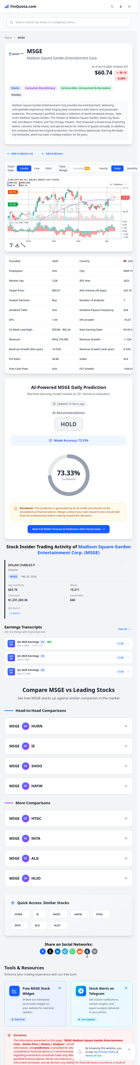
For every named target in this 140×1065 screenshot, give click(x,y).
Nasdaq (16, 94)
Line (36, 168)
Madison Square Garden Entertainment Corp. (62, 58)
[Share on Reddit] (80, 951)
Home (8, 37)
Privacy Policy (107, 1052)
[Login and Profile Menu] (120, 6)
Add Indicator (52, 153)
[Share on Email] (95, 951)
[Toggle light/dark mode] (112, 6)
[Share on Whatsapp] (72, 951)
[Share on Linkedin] (58, 951)
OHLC (48, 168)
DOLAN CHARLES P (21, 565)
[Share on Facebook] (43, 951)
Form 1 (15, 613)
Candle (24, 168)
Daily (117, 168)
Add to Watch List (20, 153)
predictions (42, 1043)
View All (124, 629)
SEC (121, 643)
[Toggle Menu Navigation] (129, 6)
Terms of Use (93, 1055)
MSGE (13, 576)
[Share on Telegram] (65, 951)
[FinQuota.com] (20, 6)
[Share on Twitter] (50, 951)
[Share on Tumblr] (87, 951)
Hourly (103, 168)
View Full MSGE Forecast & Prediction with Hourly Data (68, 529)
